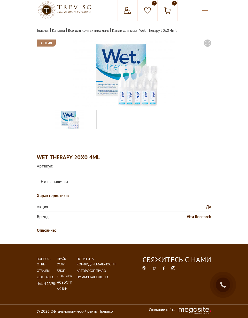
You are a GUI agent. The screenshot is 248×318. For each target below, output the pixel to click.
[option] (124, 73)
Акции (62, 288)
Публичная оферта (92, 277)
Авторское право (91, 271)
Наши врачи (46, 283)
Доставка (45, 277)
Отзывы (43, 271)
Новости (64, 282)
